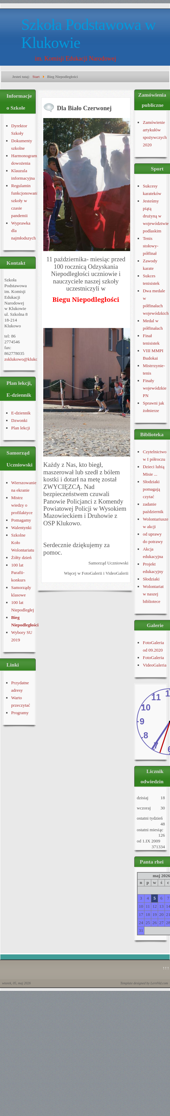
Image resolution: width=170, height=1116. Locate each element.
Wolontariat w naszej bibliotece (153, 594)
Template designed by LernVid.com (144, 983)
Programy (20, 712)
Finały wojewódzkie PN (154, 388)
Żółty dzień (21, 557)
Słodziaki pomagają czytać (151, 489)
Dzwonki (19, 420)
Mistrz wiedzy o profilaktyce (22, 505)
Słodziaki (151, 578)
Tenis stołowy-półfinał (150, 246)
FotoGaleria (153, 657)
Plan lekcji (20, 427)
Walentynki (21, 527)
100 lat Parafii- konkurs (18, 572)
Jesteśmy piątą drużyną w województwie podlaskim (156, 215)
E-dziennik (21, 412)
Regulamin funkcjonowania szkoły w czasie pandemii (25, 200)
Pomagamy (21, 520)
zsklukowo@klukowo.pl (26, 359)
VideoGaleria (154, 665)
